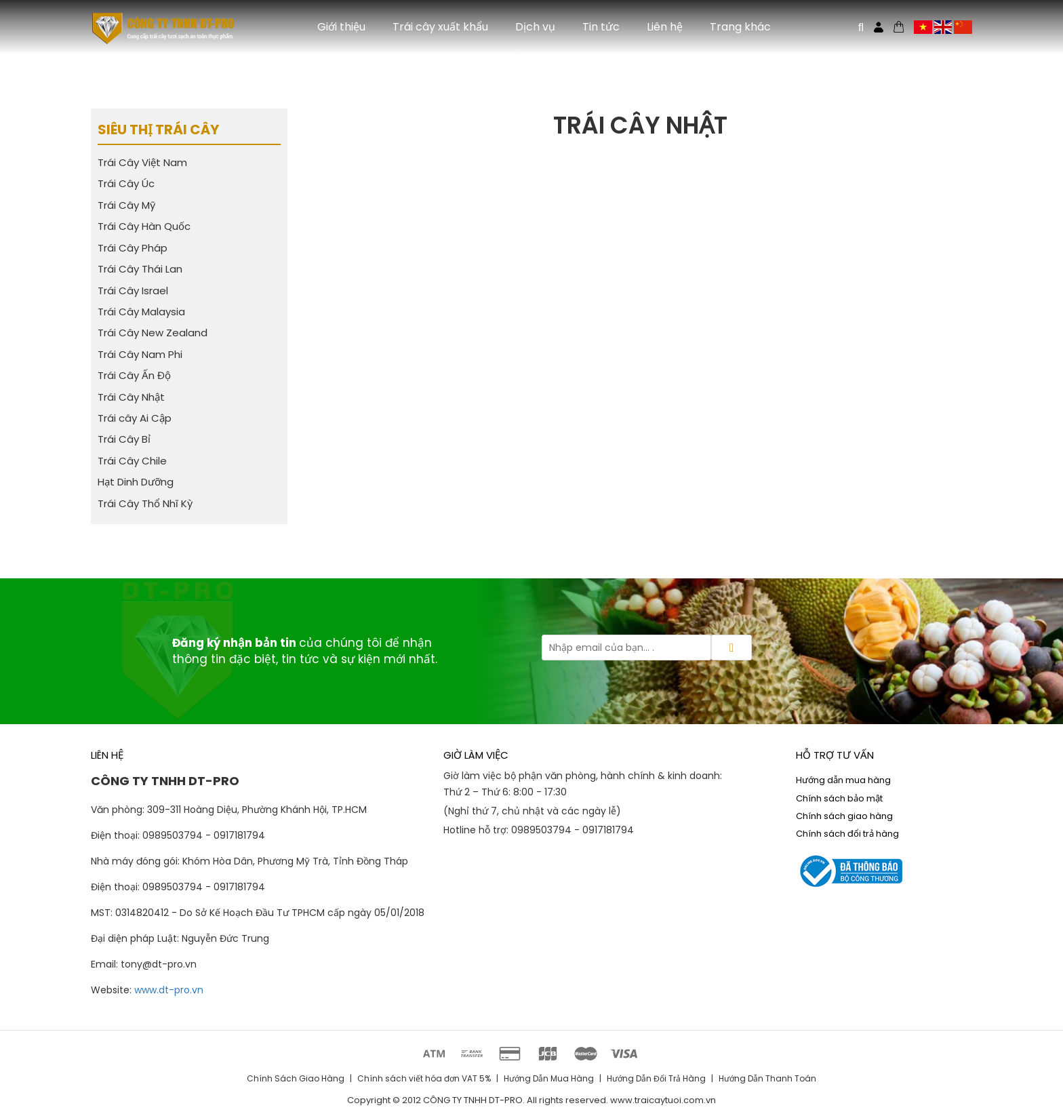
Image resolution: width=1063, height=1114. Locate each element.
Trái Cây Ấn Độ (134, 375)
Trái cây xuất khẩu (440, 27)
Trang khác (740, 27)
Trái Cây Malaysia (141, 311)
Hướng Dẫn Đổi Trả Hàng (656, 1078)
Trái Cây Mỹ (126, 205)
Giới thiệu (341, 27)
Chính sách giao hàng (844, 816)
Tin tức (601, 27)
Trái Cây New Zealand (152, 332)
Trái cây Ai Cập (135, 418)
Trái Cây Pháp (132, 248)
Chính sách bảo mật (839, 798)
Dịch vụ (535, 27)
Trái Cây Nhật (131, 397)
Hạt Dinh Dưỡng (136, 482)
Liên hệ (665, 27)
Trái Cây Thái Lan (140, 269)
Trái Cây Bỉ (124, 439)
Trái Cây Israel (133, 290)
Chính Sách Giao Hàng (295, 1078)
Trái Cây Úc (126, 183)
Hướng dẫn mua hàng (843, 780)
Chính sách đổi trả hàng (847, 833)
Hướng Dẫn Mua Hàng (549, 1078)
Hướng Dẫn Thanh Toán (767, 1078)
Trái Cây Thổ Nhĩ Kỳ (145, 503)
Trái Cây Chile (132, 461)
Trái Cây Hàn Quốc (144, 226)
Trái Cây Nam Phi (140, 354)
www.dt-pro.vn (168, 990)
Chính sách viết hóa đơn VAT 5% (424, 1078)
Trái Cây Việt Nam (142, 162)
